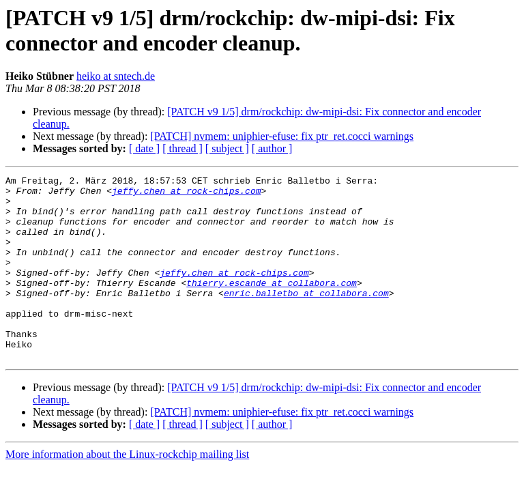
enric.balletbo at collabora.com (306, 317)
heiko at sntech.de (115, 76)
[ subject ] (227, 148)
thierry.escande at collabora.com (271, 305)
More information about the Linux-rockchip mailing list (127, 491)
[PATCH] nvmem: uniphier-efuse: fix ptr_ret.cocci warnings (281, 136)
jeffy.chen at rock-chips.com (186, 194)
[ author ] (272, 148)
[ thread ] (182, 148)
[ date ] (144, 148)
